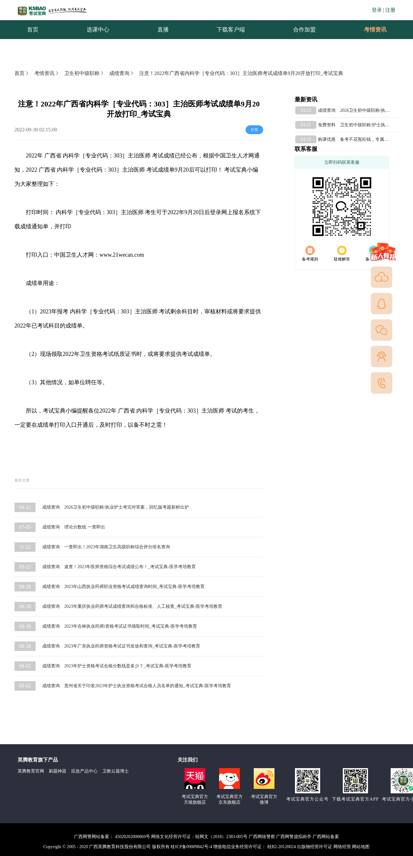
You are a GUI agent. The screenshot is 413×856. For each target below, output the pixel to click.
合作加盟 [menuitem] (304, 29)
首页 (22, 73)
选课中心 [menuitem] (98, 29)
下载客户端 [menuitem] (231, 29)
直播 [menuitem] (163, 29)
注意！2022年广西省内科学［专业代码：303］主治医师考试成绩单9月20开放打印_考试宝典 (241, 73)
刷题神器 (57, 771)
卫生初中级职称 (84, 73)
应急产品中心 (84, 771)
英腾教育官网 (31, 771)
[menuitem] (374, 29)
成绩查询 (121, 73)
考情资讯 (370, 29)
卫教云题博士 (115, 771)
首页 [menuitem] (32, 29)
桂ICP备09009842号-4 (191, 846)
